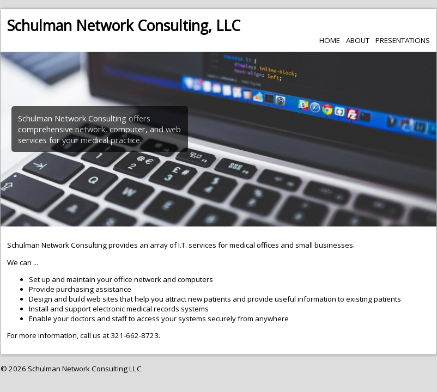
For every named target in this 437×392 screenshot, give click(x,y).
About (357, 40)
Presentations (402, 40)
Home (329, 40)
